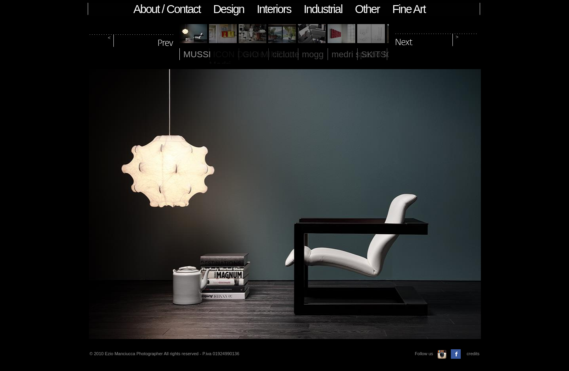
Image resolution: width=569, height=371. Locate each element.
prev (132, 39)
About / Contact (167, 9)
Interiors (274, 9)
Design (228, 9)
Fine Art (409, 9)
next (436, 39)
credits (473, 353)
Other (367, 9)
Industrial (322, 9)
